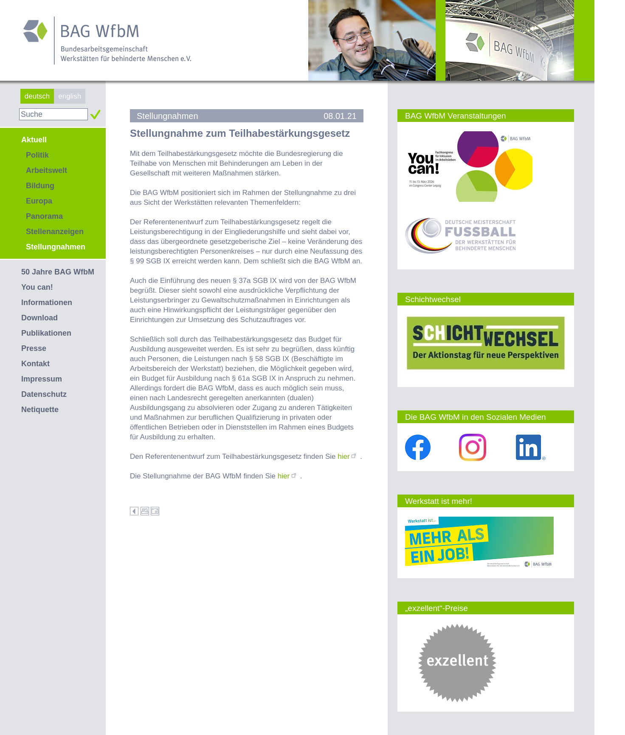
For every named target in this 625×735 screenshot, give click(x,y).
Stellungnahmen (55, 247)
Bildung (40, 185)
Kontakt (35, 363)
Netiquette (40, 409)
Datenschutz (44, 394)
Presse (33, 348)
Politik (37, 155)
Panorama (44, 216)
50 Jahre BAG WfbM (57, 272)
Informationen (46, 302)
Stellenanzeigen (55, 231)
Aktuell (34, 140)
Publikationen (46, 333)
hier (349, 456)
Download (39, 318)
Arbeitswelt (46, 170)
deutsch (37, 96)
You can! (37, 287)
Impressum (41, 379)
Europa (39, 201)
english (69, 96)
